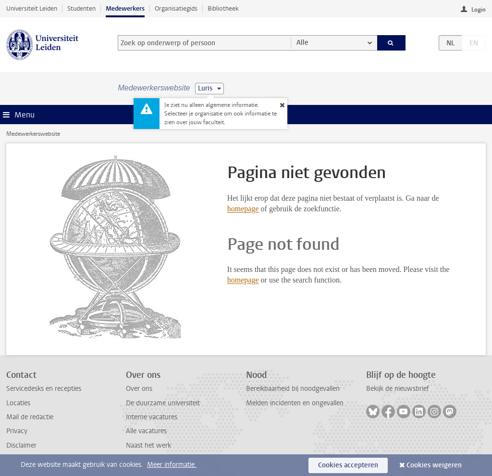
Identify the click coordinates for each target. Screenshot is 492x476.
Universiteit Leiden (31, 8)
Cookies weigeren (434, 465)
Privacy (16, 431)
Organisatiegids (176, 8)
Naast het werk (148, 445)
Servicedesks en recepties (43, 388)
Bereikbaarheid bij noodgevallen (293, 388)
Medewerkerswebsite (33, 134)
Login (478, 9)
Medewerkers (125, 8)
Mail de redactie (29, 417)
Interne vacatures (151, 417)
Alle (302, 42)
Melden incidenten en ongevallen (295, 403)
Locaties (18, 403)
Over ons (139, 388)
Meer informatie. (172, 464)
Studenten (81, 8)
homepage (243, 209)
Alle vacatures (146, 431)
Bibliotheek (223, 8)
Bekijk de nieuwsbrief (397, 388)
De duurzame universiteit (163, 403)
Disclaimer (21, 445)
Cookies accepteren (348, 465)
